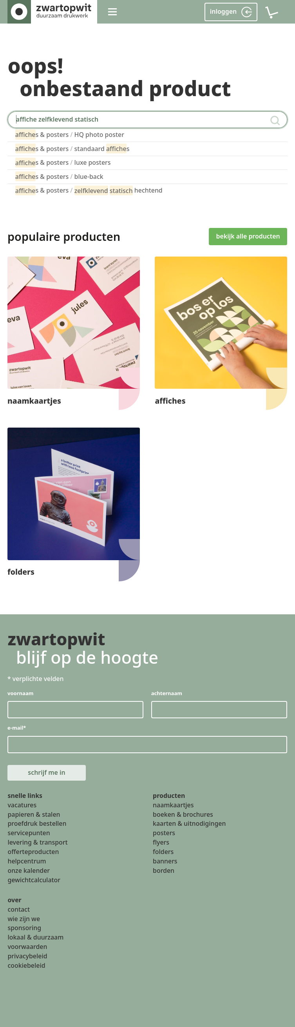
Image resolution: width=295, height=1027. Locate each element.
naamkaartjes (173, 805)
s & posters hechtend (89, 190)
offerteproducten (33, 851)
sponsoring (24, 928)
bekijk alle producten (248, 236)
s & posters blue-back (59, 176)
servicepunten (28, 833)
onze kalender (28, 870)
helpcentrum (26, 861)
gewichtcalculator (33, 880)
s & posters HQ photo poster (69, 134)
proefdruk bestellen (36, 823)
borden (163, 870)
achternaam (166, 693)
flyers (161, 842)
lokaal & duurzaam (35, 937)
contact (18, 909)
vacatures (21, 805)
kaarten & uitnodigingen (189, 823)
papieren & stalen (33, 814)
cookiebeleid (26, 965)
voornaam (20, 693)
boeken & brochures (183, 814)
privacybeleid (27, 956)
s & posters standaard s (72, 148)
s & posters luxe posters (63, 163)
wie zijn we (23, 918)
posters (164, 833)
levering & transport (37, 842)
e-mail (16, 728)
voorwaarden (27, 947)
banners (165, 861)
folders (163, 851)
